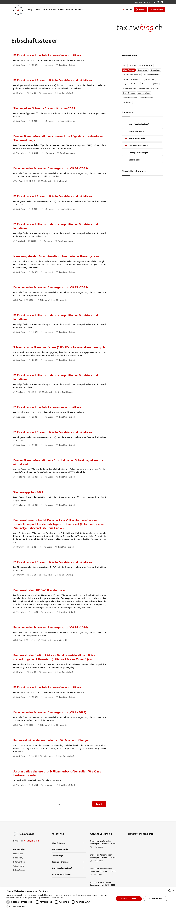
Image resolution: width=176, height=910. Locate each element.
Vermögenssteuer (144, 93)
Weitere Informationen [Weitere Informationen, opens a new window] (74, 898)
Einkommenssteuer (145, 65)
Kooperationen (49, 9)
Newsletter (158, 9)
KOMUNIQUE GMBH (31, 841)
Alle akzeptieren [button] (129, 898)
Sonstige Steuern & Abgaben (149, 88)
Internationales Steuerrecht (132, 79)
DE (123, 9)
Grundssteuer (155, 70)
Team (37, 9)
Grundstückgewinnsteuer (131, 74)
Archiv (61, 9)
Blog (30, 9)
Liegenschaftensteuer (130, 84)
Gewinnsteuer (142, 70)
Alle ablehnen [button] (155, 898)
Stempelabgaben (129, 93)
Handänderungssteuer (151, 74)
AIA (124, 65)
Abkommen (132, 65)
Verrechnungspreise (130, 97)
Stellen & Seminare (75, 9)
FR (127, 9)
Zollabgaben (127, 102)
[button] (59, 906)
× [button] (173, 891)
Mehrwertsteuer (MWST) (149, 84)
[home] (18, 9)
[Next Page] (99, 804)
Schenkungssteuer (129, 88)
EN (131, 9)
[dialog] (88, 898)
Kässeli (142, 9)
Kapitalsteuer (150, 79)
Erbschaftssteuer (128, 70)
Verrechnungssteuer (147, 97)
